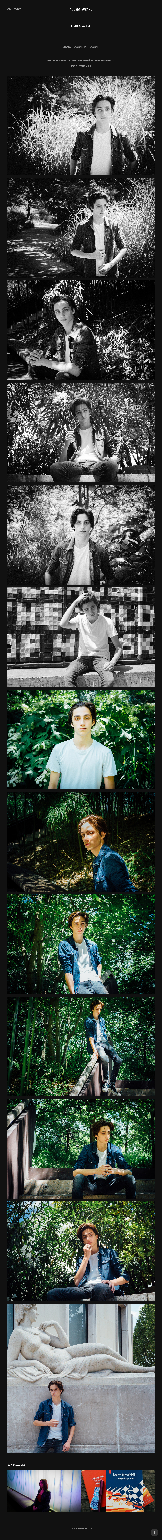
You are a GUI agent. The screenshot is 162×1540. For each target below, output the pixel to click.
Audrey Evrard (81, 9)
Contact (17, 9)
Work (9, 9)
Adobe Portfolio (85, 1528)
